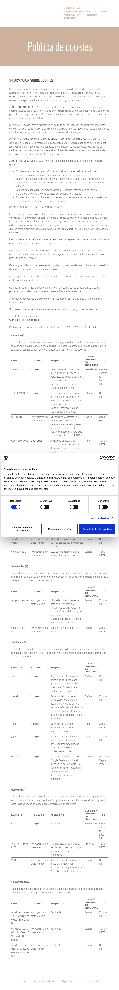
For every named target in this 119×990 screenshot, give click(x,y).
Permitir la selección (59, 529)
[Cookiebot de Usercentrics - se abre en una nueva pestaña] (101, 458)
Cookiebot (90, 327)
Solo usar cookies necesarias (22, 529)
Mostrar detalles (100, 518)
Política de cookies (76, 981)
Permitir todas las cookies (97, 529)
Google (35, 369)
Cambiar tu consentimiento (24, 319)
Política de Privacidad (51, 981)
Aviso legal (95, 981)
